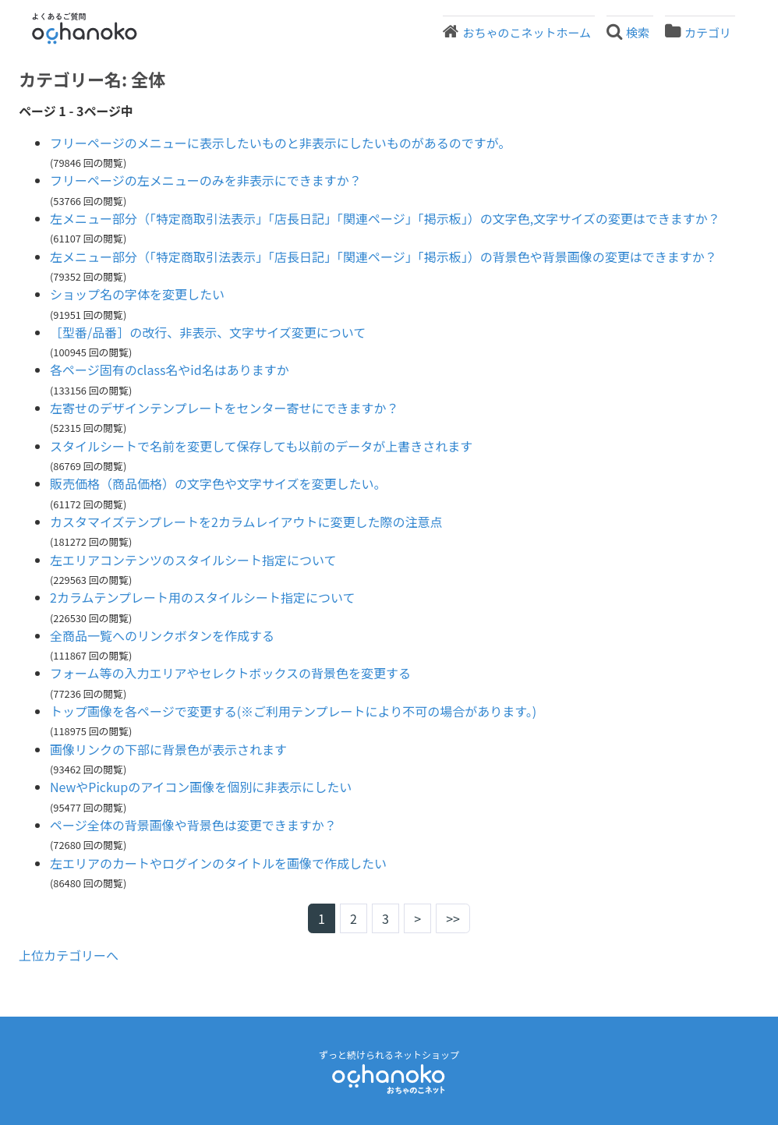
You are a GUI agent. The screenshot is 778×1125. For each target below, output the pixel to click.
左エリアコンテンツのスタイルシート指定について (193, 559)
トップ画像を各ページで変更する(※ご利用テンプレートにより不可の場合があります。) (293, 711)
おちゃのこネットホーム (526, 32)
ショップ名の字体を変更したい (137, 294)
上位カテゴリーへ (68, 955)
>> (453, 918)
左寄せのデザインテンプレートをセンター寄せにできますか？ (224, 407)
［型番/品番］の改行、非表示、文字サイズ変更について (208, 332)
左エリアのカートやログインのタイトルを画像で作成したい (218, 863)
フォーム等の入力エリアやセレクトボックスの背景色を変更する (230, 672)
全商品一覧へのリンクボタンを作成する (162, 635)
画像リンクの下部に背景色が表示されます (168, 749)
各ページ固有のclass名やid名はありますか (169, 369)
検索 (637, 32)
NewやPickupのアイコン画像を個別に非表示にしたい (201, 786)
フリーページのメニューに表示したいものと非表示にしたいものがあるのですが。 (280, 142)
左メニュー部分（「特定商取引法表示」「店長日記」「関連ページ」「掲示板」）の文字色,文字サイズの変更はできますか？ (385, 218)
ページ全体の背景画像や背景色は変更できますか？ (193, 824)
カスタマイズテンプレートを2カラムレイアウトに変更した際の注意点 (246, 521)
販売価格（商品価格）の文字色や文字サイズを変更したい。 (218, 483)
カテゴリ (707, 32)
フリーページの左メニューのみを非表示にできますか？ (206, 180)
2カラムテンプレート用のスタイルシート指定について (202, 597)
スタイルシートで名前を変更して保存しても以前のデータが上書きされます (261, 446)
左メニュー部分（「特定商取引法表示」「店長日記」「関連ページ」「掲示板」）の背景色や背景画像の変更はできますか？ (383, 256)
